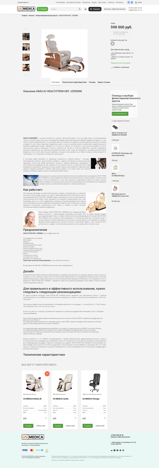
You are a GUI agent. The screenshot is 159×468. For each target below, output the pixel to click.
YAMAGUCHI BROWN (124, 134)
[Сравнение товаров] (85, 9)
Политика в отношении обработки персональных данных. (68, 460)
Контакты (119, 2)
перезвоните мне (120, 114)
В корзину (28, 426)
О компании (60, 2)
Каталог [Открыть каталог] (42, 9)
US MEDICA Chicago (91, 399)
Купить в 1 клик (40, 425)
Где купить (102, 2)
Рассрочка (86, 2)
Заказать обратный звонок (114, 9)
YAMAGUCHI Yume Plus (124, 195)
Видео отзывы (104, 82)
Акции (94, 2)
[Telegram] (132, 2)
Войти (138, 2)
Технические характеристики (74, 82)
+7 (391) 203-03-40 (135, 8)
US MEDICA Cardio (61, 399)
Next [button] (25, 75)
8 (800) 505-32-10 (135, 10)
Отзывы (92, 82)
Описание (56, 82)
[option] (26, 36)
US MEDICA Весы (124, 175)
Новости (111, 2)
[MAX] (128, 2)
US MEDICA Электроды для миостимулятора (122, 154)
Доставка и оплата (74, 2)
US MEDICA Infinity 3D (32, 399)
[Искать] (79, 9)
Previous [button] (26, 29)
